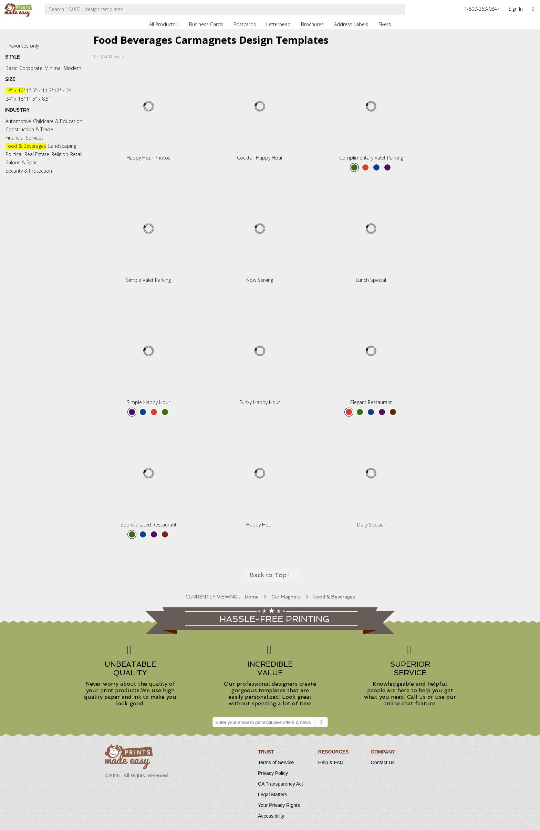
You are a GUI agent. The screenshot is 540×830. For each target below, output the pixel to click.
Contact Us (383, 762)
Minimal (53, 68)
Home (252, 597)
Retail (76, 154)
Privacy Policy (273, 773)
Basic (11, 68)
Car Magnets (286, 597)
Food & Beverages (26, 146)
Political (14, 154)
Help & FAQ (331, 762)
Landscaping (62, 146)
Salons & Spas (22, 162)
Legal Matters (272, 794)
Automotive (18, 121)
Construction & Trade (29, 129)
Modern (72, 68)
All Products (163, 24)
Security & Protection (29, 170)
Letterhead (278, 24)
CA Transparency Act (280, 784)
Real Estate (36, 154)
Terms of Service (276, 762)
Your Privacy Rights (279, 805)
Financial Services (25, 137)
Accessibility (271, 816)
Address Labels (351, 24)
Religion (59, 154)
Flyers (384, 24)
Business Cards (206, 24)
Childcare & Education (57, 121)
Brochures (312, 24)
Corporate (30, 68)
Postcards (244, 24)
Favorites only (24, 45)
